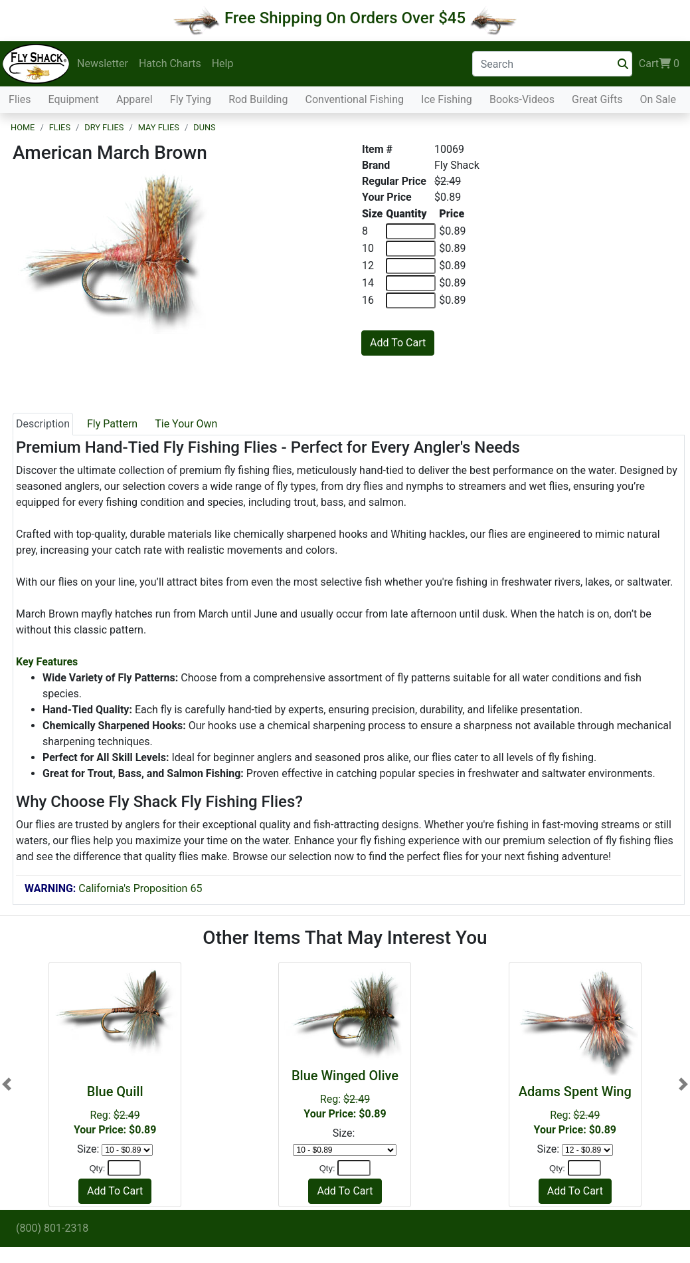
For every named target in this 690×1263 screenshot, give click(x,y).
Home (23, 127)
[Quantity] (124, 1168)
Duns (204, 127)
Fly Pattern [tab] (112, 423)
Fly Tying (190, 99)
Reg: (115, 1110)
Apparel (134, 99)
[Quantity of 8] (411, 231)
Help (223, 63)
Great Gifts (597, 99)
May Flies (158, 127)
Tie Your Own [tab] (186, 423)
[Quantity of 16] (411, 300)
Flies (20, 99)
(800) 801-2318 (52, 1228)
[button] (6, 1084)
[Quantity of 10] (411, 249)
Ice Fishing (446, 99)
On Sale (657, 99)
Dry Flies (104, 127)
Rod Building (258, 99)
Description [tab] (43, 423)
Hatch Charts (170, 63)
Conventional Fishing (354, 99)
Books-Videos (522, 99)
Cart (659, 64)
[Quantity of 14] (411, 283)
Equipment (73, 99)
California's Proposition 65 (113, 888)
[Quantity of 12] (411, 266)
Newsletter (102, 63)
